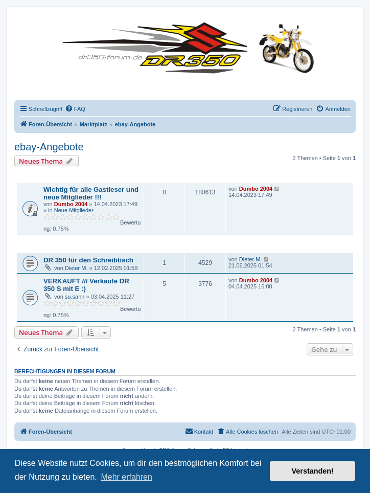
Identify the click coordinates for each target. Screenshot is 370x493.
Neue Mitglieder (74, 210)
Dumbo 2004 (70, 204)
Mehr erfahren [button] (126, 477)
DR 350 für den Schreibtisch (88, 260)
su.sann (75, 297)
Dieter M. (76, 268)
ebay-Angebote (49, 146)
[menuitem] (75, 109)
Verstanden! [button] (313, 471)
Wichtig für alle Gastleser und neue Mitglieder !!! (90, 193)
